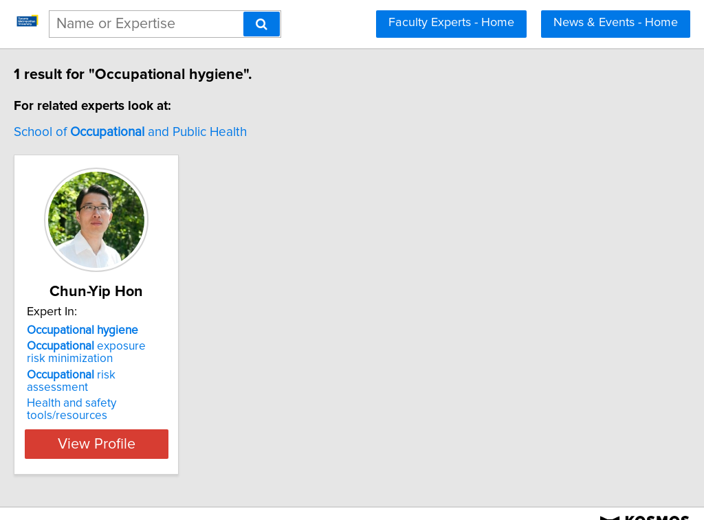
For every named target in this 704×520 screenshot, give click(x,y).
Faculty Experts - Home (451, 22)
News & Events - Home (615, 22)
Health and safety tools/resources (142, 391)
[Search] (261, 24)
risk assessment (132, 375)
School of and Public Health (159, 132)
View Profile (143, 419)
